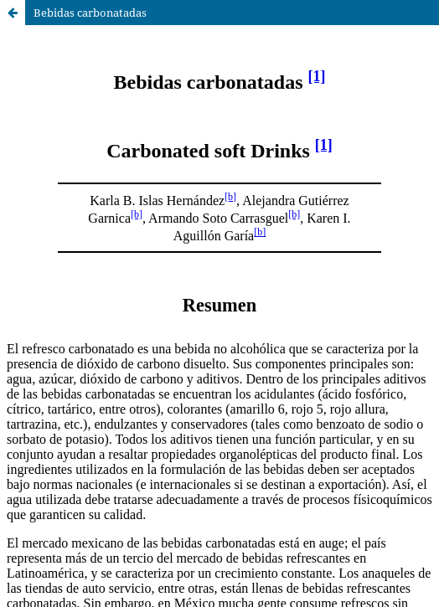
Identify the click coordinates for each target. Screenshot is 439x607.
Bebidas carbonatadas (90, 12)
